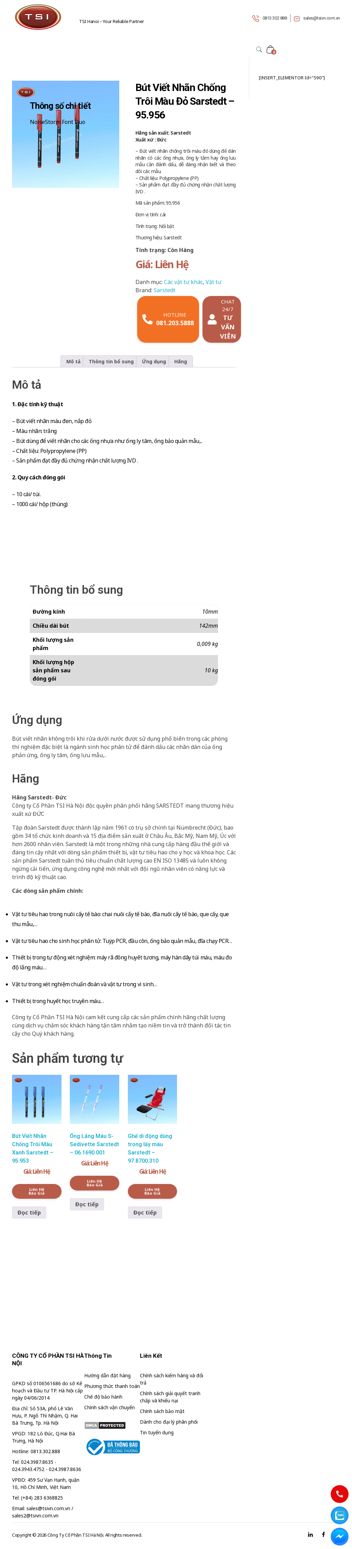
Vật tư (213, 282)
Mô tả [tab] (73, 361)
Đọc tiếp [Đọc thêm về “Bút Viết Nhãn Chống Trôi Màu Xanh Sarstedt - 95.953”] (29, 1212)
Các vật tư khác (183, 282)
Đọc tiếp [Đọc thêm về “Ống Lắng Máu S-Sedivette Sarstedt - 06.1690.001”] (87, 1204)
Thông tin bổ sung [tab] (111, 361)
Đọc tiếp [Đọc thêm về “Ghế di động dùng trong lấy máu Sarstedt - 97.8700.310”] (145, 1212)
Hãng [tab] (180, 361)
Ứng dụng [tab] (154, 361)
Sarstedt (164, 290)
